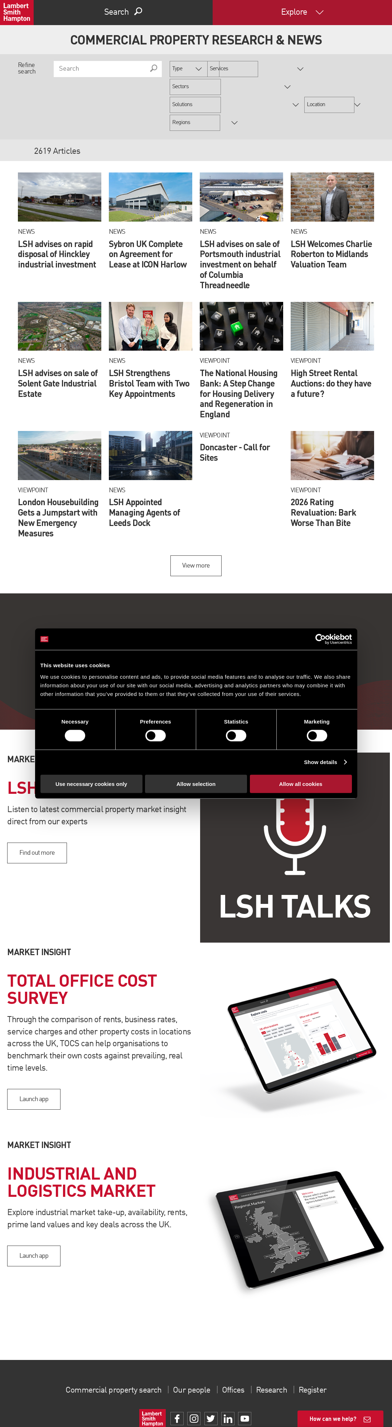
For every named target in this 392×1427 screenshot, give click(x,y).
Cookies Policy (141, 1401)
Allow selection (196, 784)
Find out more (37, 817)
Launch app (33, 1063)
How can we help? (333, 1418)
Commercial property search (110, 1354)
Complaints (166, 1401)
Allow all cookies (301, 784)
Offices (234, 1354)
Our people (191, 1354)
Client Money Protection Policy (336, 1401)
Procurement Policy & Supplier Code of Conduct (241, 1410)
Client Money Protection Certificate (277, 1401)
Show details (320, 762)
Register (316, 1354)
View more (195, 530)
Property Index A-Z (153, 1410)
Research (274, 1354)
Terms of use (114, 1401)
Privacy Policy (184, 1410)
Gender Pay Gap (229, 1401)
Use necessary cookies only (91, 784)
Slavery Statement (195, 1401)
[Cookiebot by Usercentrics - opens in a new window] (320, 639)
